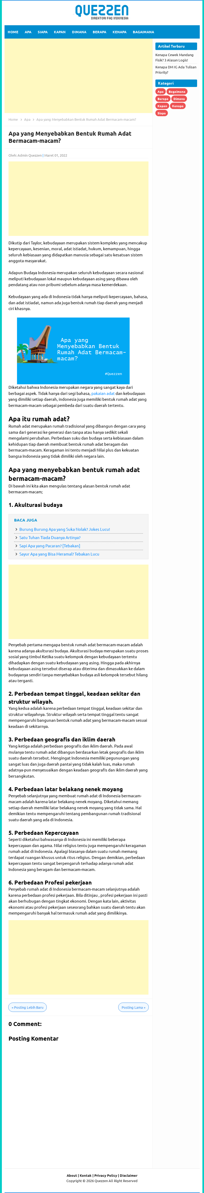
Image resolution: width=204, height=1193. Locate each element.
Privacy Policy (105, 1175)
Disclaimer (128, 1175)
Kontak (86, 1175)
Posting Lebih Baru (27, 1007)
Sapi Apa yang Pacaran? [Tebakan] (49, 545)
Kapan (162, 106)
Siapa (162, 113)
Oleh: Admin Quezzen (25, 155)
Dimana (179, 99)
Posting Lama (133, 1007)
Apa (161, 91)
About (72, 1175)
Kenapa (178, 106)
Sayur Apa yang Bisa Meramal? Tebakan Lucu (59, 553)
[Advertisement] (79, 76)
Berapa (163, 99)
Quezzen (101, 1180)
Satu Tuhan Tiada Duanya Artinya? (49, 537)
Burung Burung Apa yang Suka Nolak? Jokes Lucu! (64, 529)
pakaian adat (103, 393)
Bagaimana (177, 91)
